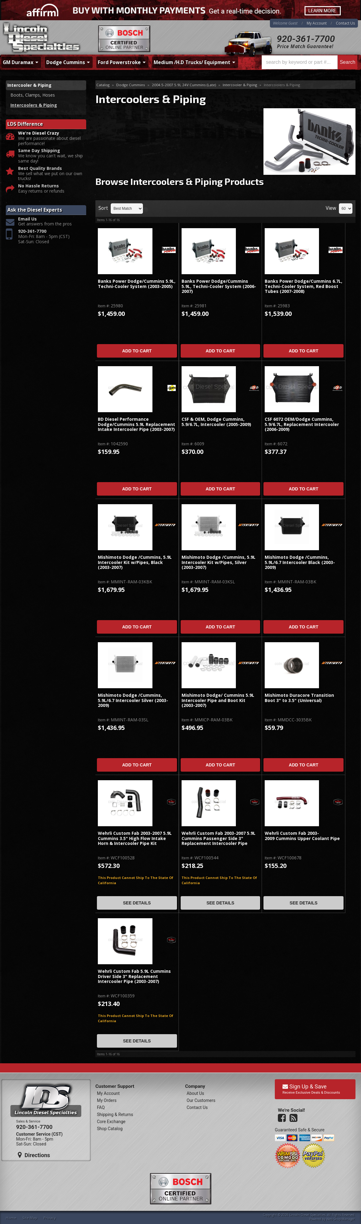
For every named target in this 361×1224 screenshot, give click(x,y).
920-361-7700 (306, 38)
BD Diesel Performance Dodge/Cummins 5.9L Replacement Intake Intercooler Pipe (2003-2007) (136, 424)
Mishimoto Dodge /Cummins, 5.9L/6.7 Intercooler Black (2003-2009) (300, 562)
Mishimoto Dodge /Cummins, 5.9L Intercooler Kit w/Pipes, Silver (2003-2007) (218, 562)
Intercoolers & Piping (33, 105)
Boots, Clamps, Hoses (32, 95)
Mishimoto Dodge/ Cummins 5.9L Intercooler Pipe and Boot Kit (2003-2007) (218, 700)
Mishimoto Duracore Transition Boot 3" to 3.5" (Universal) (299, 698)
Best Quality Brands (40, 168)
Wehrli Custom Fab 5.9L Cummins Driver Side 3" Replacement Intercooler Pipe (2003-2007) (134, 976)
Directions (34, 1155)
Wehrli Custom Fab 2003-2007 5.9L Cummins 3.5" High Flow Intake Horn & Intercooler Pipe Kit (135, 838)
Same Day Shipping (39, 150)
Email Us (27, 219)
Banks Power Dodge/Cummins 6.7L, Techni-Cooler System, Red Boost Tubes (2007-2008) (303, 286)
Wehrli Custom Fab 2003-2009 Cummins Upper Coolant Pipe (302, 836)
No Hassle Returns (38, 186)
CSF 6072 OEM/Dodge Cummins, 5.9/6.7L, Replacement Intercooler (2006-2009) (302, 424)
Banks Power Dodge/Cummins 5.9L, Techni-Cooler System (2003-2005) (136, 284)
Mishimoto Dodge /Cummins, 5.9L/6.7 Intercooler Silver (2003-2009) (133, 700)
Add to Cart (137, 350)
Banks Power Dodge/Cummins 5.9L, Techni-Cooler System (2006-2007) (219, 286)
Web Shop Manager (340, 1219)
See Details (137, 902)
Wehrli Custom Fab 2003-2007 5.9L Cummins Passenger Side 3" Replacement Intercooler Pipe (218, 838)
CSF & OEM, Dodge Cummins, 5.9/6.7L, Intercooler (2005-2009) (216, 422)
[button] (309, 62)
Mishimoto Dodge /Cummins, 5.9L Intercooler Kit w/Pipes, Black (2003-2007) (135, 562)
